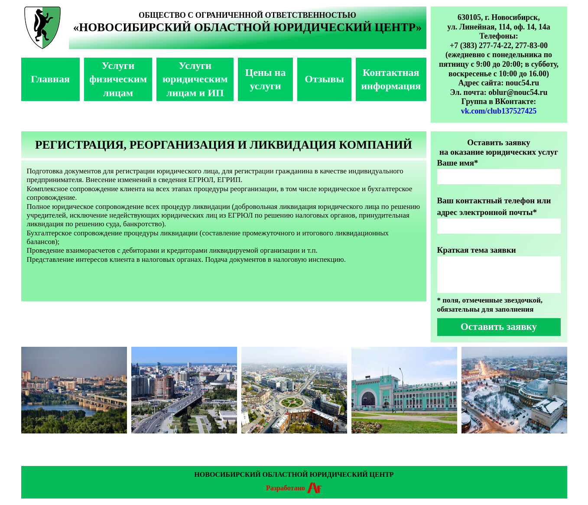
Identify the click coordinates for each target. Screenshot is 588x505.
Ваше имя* (457, 162)
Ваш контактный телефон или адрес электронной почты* (494, 206)
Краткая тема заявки (476, 249)
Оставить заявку (499, 326)
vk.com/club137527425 (499, 111)
